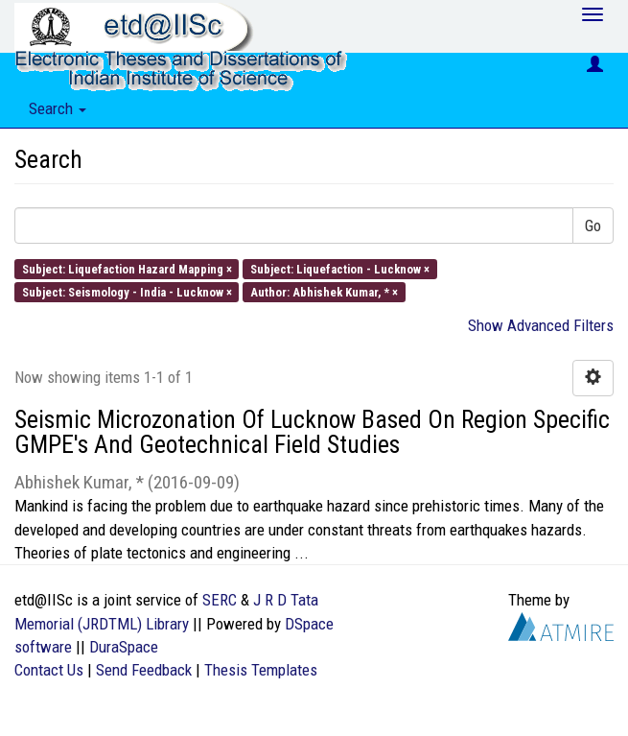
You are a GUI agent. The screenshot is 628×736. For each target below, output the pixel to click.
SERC (219, 599)
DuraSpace (123, 646)
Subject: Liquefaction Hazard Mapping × (127, 268)
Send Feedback (144, 669)
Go (593, 225)
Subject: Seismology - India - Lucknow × (127, 291)
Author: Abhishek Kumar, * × (324, 291)
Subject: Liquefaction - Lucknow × (340, 268)
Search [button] (57, 108)
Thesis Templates (260, 669)
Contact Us (48, 669)
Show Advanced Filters (541, 325)
